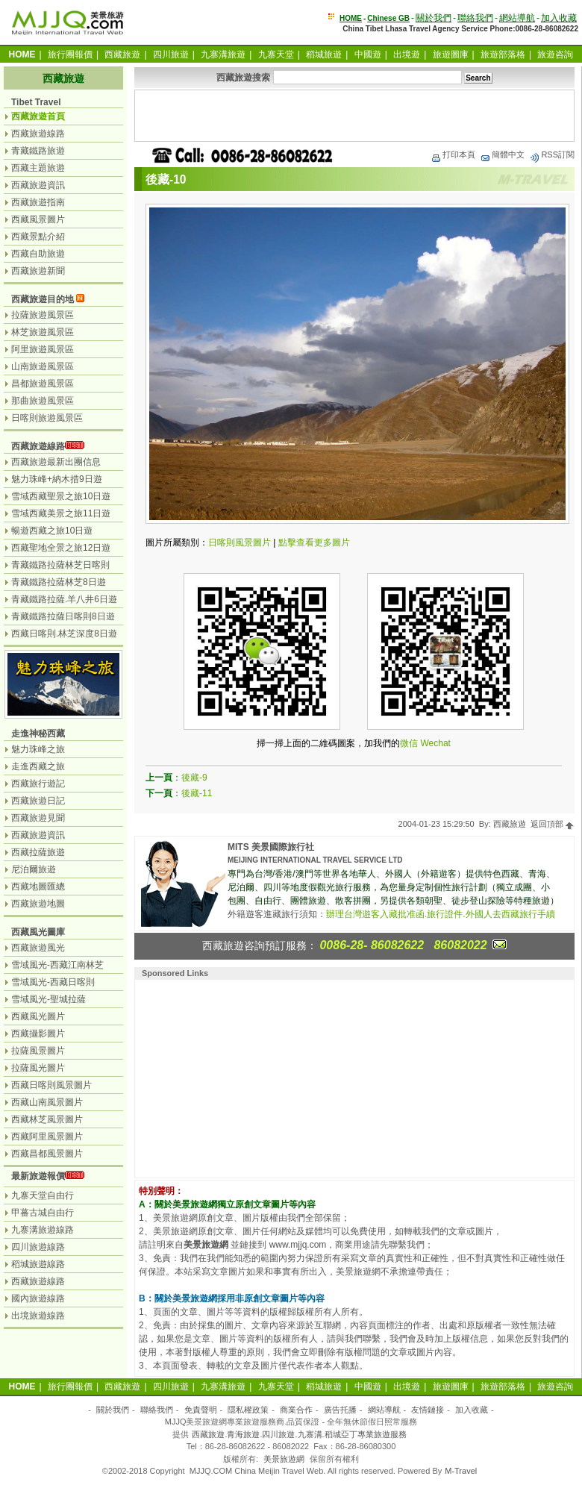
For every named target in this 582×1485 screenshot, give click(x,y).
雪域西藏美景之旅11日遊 (60, 513)
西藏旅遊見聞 (38, 818)
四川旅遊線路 (38, 1247)
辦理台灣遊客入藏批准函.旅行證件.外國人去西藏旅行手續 (440, 914)
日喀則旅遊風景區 (47, 418)
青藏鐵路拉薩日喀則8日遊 (63, 616)
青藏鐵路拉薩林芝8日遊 (58, 582)
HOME (351, 18)
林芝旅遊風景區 (42, 332)
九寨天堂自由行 (42, 1195)
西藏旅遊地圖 (38, 903)
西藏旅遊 (122, 54)
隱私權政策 (248, 1409)
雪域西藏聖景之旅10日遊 (60, 496)
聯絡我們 (475, 18)
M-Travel (461, 1470)
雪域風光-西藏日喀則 (53, 982)
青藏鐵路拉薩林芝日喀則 (60, 565)
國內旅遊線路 (38, 1298)
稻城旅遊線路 (38, 1264)
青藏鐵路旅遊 (38, 151)
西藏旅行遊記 (38, 783)
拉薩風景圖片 (38, 1050)
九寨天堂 (276, 54)
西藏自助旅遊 (38, 253)
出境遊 (406, 54)
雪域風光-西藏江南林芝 (57, 965)
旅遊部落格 (503, 54)
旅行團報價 (70, 54)
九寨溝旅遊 (223, 54)
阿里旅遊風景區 (42, 349)
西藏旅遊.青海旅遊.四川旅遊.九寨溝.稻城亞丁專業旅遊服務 (299, 1434)
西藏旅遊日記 (38, 800)
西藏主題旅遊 (38, 168)
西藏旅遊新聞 (38, 271)
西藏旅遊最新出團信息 (56, 462)
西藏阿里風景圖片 (47, 1136)
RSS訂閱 (552, 154)
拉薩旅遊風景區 (42, 315)
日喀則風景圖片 (239, 542)
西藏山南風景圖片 (47, 1102)
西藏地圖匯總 (38, 886)
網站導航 (517, 18)
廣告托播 (340, 1409)
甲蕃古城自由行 (42, 1212)
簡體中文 (502, 154)
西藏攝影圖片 (38, 1033)
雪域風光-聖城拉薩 (48, 999)
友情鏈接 (427, 1409)
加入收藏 (559, 18)
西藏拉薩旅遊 (38, 852)
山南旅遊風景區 (42, 366)
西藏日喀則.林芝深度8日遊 (64, 633)
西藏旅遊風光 (38, 947)
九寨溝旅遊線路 (42, 1230)
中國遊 (367, 54)
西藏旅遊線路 (38, 133)
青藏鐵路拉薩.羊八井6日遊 (64, 599)
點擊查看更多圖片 (314, 542)
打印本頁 (453, 154)
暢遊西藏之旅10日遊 (52, 530)
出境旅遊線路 (38, 1315)
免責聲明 (200, 1409)
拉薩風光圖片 (38, 1068)
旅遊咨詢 (555, 54)
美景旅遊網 (283, 1458)
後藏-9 (194, 777)
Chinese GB (388, 18)
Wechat (435, 743)
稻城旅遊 (324, 54)
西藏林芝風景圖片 (47, 1119)
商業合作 (296, 1409)
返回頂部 (553, 823)
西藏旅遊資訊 (38, 185)
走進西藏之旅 (38, 766)
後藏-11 (196, 793)
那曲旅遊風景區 (42, 401)
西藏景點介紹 (38, 236)
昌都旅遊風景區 (42, 383)
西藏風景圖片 (38, 219)
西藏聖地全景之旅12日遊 (60, 548)
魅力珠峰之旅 (38, 749)
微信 (409, 743)
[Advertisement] (354, 115)
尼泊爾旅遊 (33, 869)
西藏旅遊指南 (38, 202)
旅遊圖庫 (451, 54)
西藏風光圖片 (38, 1016)
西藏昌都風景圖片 (47, 1153)
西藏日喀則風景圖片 (51, 1085)
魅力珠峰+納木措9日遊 (56, 479)
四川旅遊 (171, 54)
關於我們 (433, 18)
